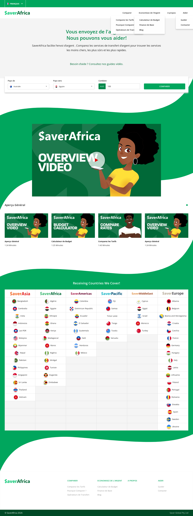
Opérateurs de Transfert (78, 494)
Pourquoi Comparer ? (76, 490)
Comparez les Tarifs (76, 486)
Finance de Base (104, 490)
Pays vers (57, 80)
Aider (185, 13)
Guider (161, 486)
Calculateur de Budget (107, 486)
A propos (171, 13)
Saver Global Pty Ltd (179, 512)
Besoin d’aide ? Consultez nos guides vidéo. (96, 64)
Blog (99, 494)
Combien (103, 80)
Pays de (11, 80)
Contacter (162, 490)
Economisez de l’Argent (149, 13)
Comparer (127, 13)
